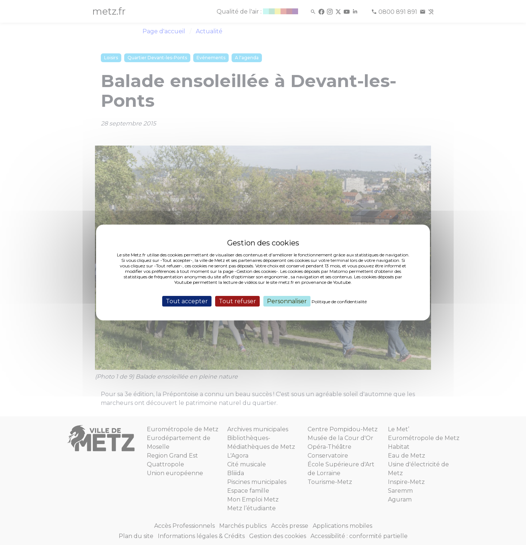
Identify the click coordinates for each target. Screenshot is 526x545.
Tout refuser (237, 301)
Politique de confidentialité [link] (339, 301)
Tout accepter (187, 301)
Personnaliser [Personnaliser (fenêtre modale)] (287, 301)
